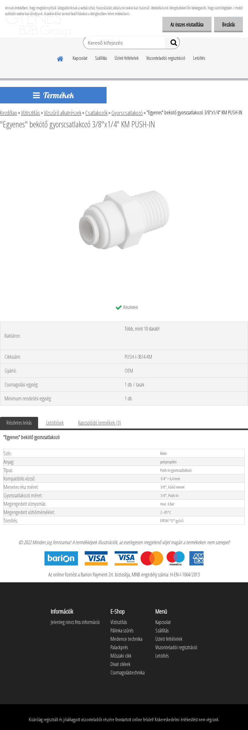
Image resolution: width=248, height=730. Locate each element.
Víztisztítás (30, 113)
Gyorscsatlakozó (127, 113)
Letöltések (55, 422)
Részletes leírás (19, 422)
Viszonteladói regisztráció (165, 58)
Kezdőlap (8, 113)
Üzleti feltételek (127, 58)
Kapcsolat (80, 58)
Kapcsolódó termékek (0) (99, 422)
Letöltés (199, 58)
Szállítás (101, 58)
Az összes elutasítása (186, 24)
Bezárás (228, 24)
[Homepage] (60, 57)
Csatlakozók (96, 113)
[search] (172, 44)
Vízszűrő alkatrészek (62, 113)
